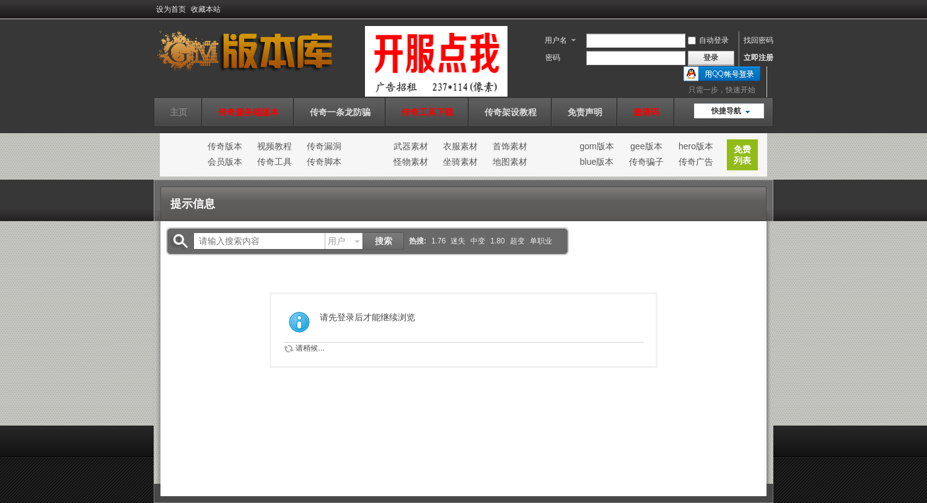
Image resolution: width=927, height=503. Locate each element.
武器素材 (410, 146)
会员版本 (225, 162)
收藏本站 (206, 9)
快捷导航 (726, 111)
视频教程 (274, 146)
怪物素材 (410, 162)
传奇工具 (274, 162)
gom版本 (596, 146)
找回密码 (758, 40)
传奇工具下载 (428, 112)
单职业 (541, 241)
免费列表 (742, 154)
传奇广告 (696, 162)
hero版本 (696, 146)
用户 (336, 241)
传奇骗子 (646, 162)
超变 (517, 241)
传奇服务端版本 (248, 112)
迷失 (457, 241)
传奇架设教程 (511, 112)
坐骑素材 (460, 162)
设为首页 (171, 9)
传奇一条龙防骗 (340, 112)
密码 (552, 57)
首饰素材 (510, 146)
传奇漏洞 (324, 146)
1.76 (438, 241)
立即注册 (758, 57)
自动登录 (708, 40)
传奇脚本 (324, 162)
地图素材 (510, 162)
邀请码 (646, 112)
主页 (178, 112)
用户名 (556, 40)
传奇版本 (225, 146)
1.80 (497, 241)
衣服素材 (460, 146)
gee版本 (646, 146)
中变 (477, 241)
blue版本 (596, 162)
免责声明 (585, 112)
